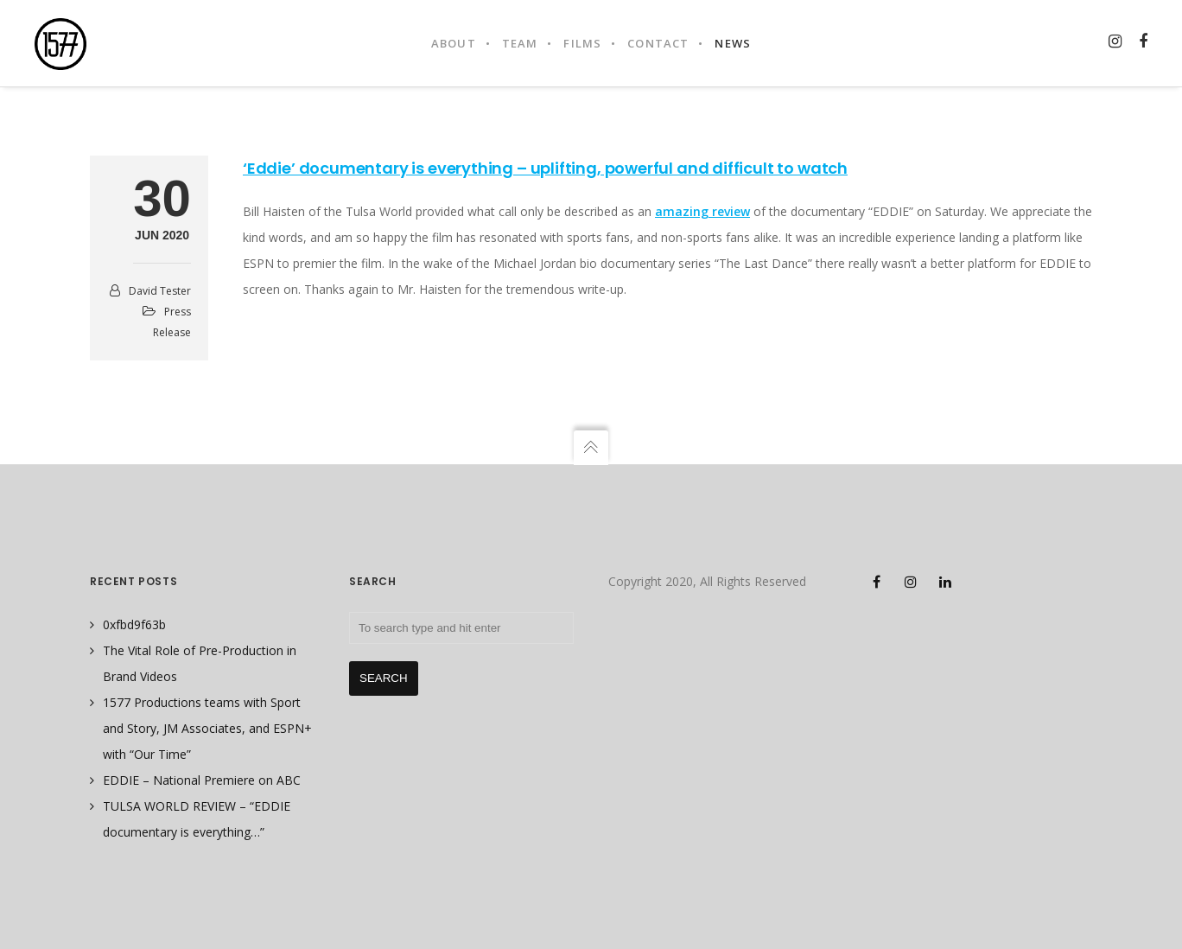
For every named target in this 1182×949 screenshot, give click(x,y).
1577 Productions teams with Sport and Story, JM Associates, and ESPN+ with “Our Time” (207, 728)
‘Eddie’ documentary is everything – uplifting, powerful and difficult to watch (545, 168)
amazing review (702, 211)
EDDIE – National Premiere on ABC (202, 780)
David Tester (160, 290)
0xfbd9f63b (134, 624)
